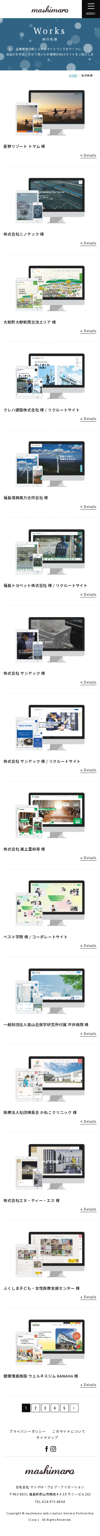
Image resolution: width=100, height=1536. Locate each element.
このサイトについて (68, 1431)
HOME (73, 75)
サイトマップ (47, 1437)
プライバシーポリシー (27, 1431)
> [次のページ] (74, 1408)
